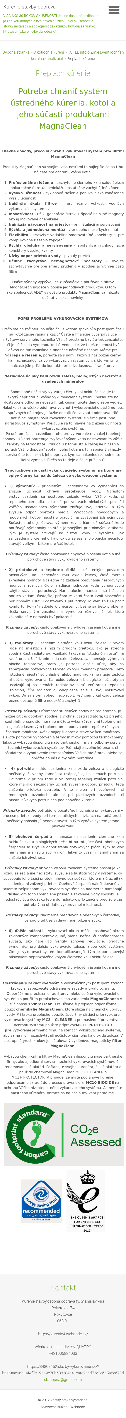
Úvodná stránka (16, 52)
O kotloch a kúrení (48, 52)
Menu (114, 9)
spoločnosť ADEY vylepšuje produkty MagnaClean (57, 292)
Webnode (77, 1407)
